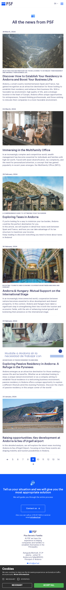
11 (43, 460)
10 (38, 460)
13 (53, 460)
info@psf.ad (35, 517)
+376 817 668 (36, 515)
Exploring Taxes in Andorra (20, 217)
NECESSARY (17, 585)
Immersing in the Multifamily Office (26, 150)
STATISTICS (25, 579)
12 (48, 460)
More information (21, 574)
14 (58, 460)
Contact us (31, 508)
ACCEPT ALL (48, 585)
